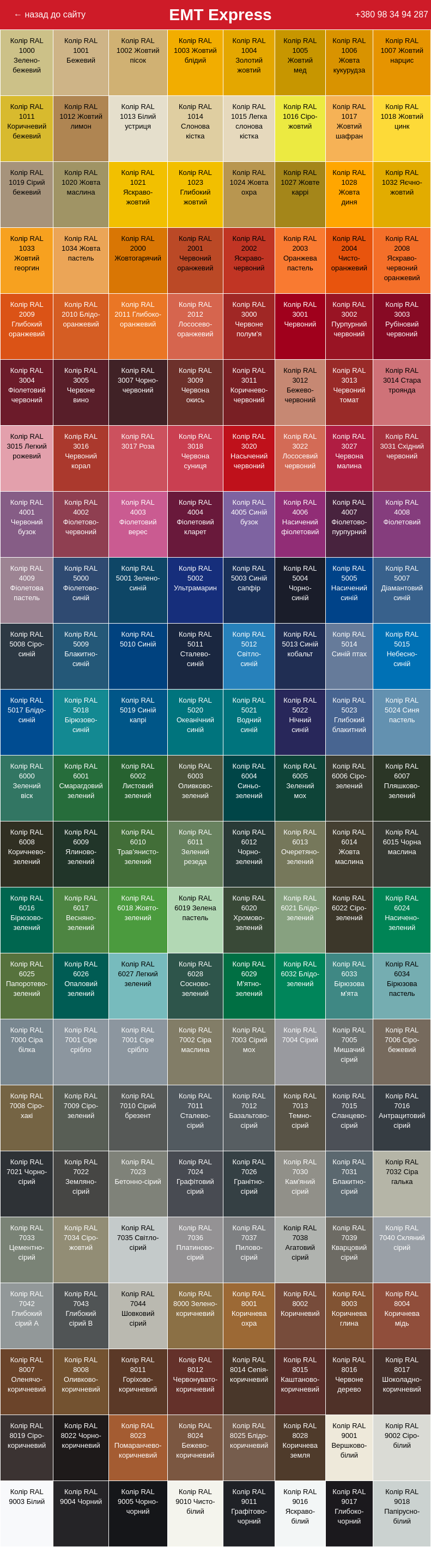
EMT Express (220, 14)
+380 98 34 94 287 (391, 14)
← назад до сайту (50, 14)
